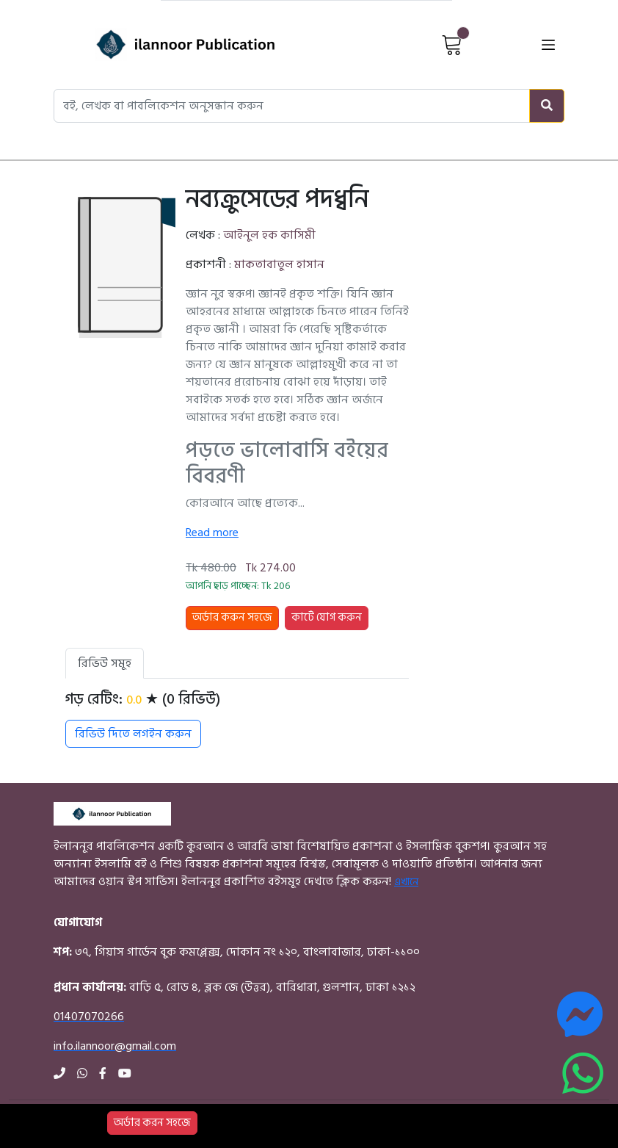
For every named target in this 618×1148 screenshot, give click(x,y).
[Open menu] (548, 44)
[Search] (546, 106)
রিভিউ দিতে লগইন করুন (133, 733)
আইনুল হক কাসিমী (269, 235)
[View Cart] (452, 44)
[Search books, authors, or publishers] (292, 106)
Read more (212, 532)
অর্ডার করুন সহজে (232, 617)
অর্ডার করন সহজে (152, 1122)
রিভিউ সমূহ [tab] (104, 663)
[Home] (160, 44)
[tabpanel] (237, 719)
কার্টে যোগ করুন (326, 617)
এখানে (406, 881)
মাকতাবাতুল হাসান (279, 264)
